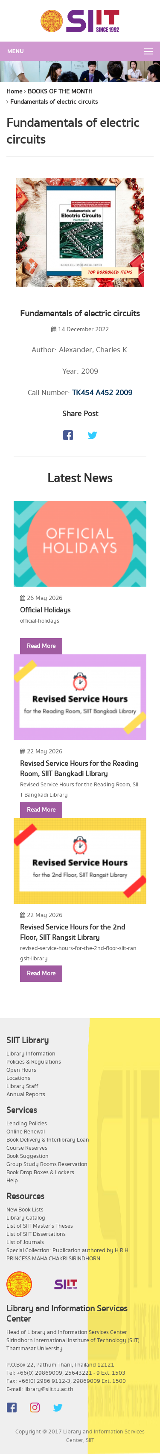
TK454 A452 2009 (102, 393)
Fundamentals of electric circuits (54, 102)
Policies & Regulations (33, 1062)
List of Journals (25, 1242)
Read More (41, 646)
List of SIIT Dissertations (36, 1234)
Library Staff (22, 1086)
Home (14, 91)
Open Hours (21, 1070)
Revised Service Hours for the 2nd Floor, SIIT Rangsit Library (72, 932)
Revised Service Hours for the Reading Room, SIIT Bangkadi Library (79, 768)
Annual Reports (25, 1094)
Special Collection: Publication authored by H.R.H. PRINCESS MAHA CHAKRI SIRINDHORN (68, 1254)
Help (12, 1180)
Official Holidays (45, 610)
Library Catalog (25, 1218)
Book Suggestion (27, 1156)
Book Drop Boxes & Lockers (40, 1172)
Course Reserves (26, 1148)
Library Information (30, 1053)
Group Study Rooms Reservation (46, 1164)
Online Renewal (25, 1131)
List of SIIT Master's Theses (39, 1226)
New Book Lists (25, 1209)
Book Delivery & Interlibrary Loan (47, 1140)
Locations (18, 1078)
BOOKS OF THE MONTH (60, 91)
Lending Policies (26, 1123)
